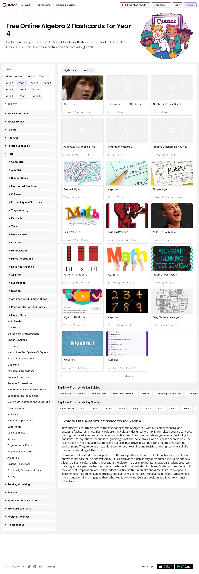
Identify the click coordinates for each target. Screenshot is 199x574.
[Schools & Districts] (65, 4)
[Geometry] (65, 393)
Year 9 (35, 89)
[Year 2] (96, 408)
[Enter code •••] (161, 4)
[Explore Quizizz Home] (9, 5)
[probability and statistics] (168, 393)
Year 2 (43, 76)
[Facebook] (34, 566)
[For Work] (26, 4)
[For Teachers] (43, 4)
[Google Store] (184, 566)
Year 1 (30, 76)
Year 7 (9, 89)
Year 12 (37, 96)
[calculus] (145, 393)
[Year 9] (186, 408)
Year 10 (10, 96)
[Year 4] (88, 70)
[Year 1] (83, 408)
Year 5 (35, 83)
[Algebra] (81, 393)
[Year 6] (147, 408)
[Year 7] (160, 408)
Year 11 (23, 96)
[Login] (177, 4)
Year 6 (47, 83)
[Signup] (190, 4)
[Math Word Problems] (123, 393)
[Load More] (127, 376)
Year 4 (22, 83)
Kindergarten (14, 76)
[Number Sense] (99, 393)
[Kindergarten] (67, 408)
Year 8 (22, 89)
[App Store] (165, 566)
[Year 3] (109, 408)
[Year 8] (173, 408)
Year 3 (9, 83)
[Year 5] (134, 408)
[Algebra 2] (70, 70)
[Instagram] (40, 566)
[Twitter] (29, 566)
